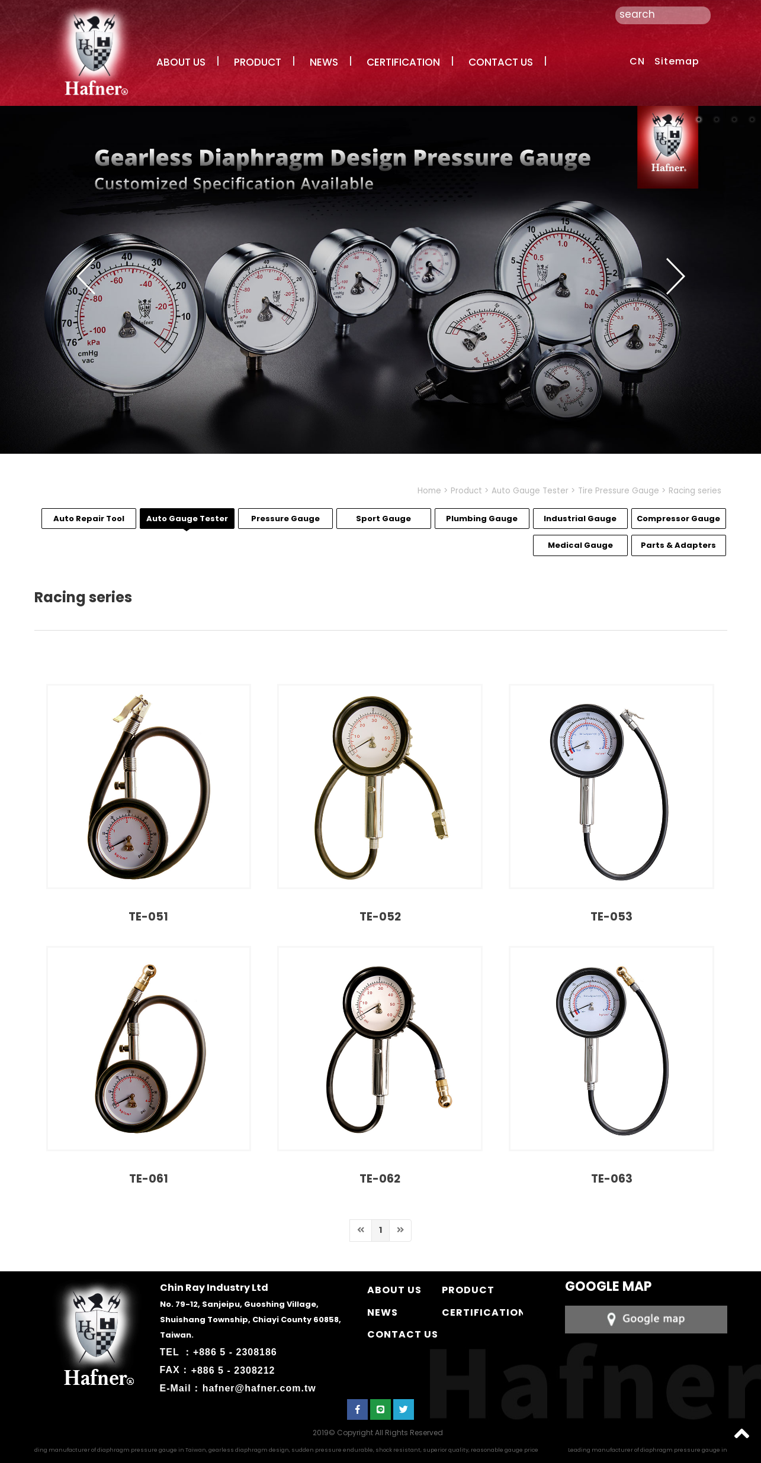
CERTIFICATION (403, 62)
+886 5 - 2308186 (235, 1352)
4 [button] (752, 119)
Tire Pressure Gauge (618, 490)
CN (637, 61)
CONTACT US (500, 62)
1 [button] (699, 119)
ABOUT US (180, 62)
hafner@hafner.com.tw (259, 1388)
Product (466, 490)
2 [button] (717, 119)
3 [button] (734, 119)
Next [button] (675, 276)
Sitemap (676, 61)
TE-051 (148, 917)
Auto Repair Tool (88, 518)
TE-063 (611, 1179)
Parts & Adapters (678, 545)
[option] (380, 280)
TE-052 (380, 917)
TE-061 (148, 1179)
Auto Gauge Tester (530, 490)
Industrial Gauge (580, 518)
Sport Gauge (383, 518)
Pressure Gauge (285, 518)
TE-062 (379, 1179)
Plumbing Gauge (482, 518)
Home (429, 490)
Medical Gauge (580, 545)
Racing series (695, 490)
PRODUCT (257, 62)
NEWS (324, 62)
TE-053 (611, 917)
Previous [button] (85, 276)
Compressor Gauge (678, 518)
